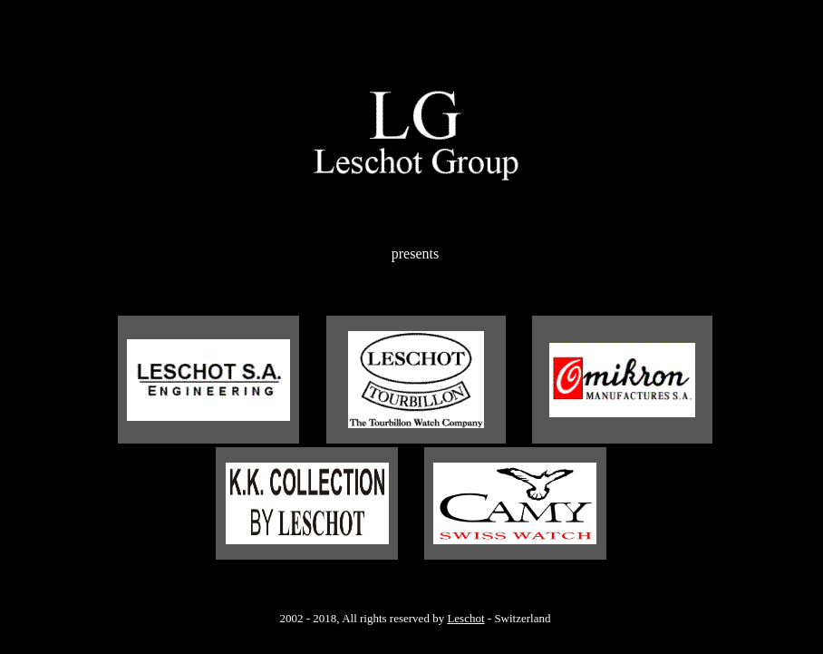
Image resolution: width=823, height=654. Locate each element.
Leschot (465, 618)
